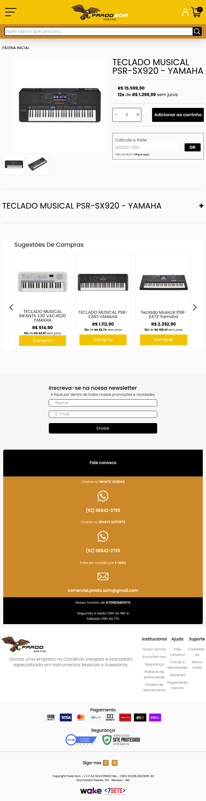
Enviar (103, 428)
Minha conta (197, 665)
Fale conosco (177, 652)
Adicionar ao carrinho (178, 115)
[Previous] (11, 307)
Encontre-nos (154, 656)
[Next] (194, 307)
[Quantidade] (126, 115)
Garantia (177, 675)
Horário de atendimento (154, 687)
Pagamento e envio (177, 685)
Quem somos (154, 649)
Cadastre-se (197, 652)
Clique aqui (141, 154)
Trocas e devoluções (177, 665)
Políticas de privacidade (154, 674)
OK (192, 147)
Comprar (42, 340)
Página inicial (15, 47)
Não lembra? (132, 154)
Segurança (154, 664)
